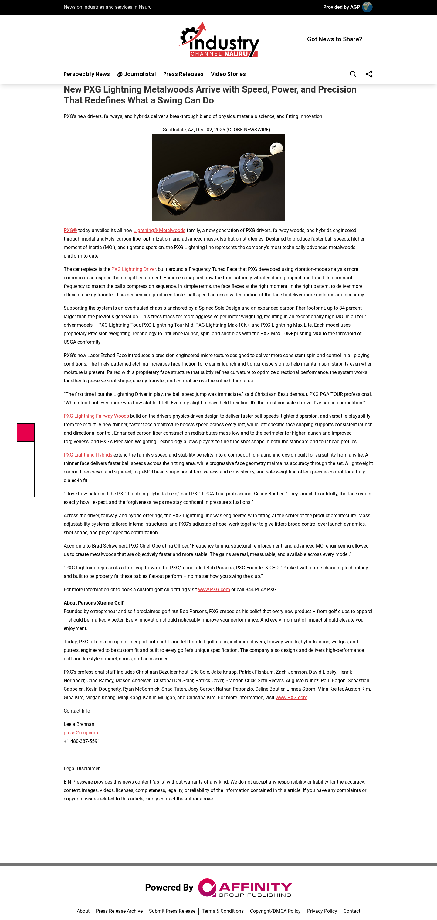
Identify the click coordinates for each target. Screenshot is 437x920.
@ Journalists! (136, 74)
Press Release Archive (119, 911)
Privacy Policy (322, 911)
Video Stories (228, 74)
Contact (352, 911)
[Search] (353, 74)
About (83, 911)
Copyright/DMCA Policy (275, 911)
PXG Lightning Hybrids (88, 455)
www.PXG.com (214, 589)
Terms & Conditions (223, 911)
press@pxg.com (81, 733)
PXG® (70, 230)
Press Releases (183, 74)
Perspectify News (87, 74)
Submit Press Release (172, 911)
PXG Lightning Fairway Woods (96, 416)
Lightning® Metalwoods (159, 230)
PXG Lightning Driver (133, 269)
